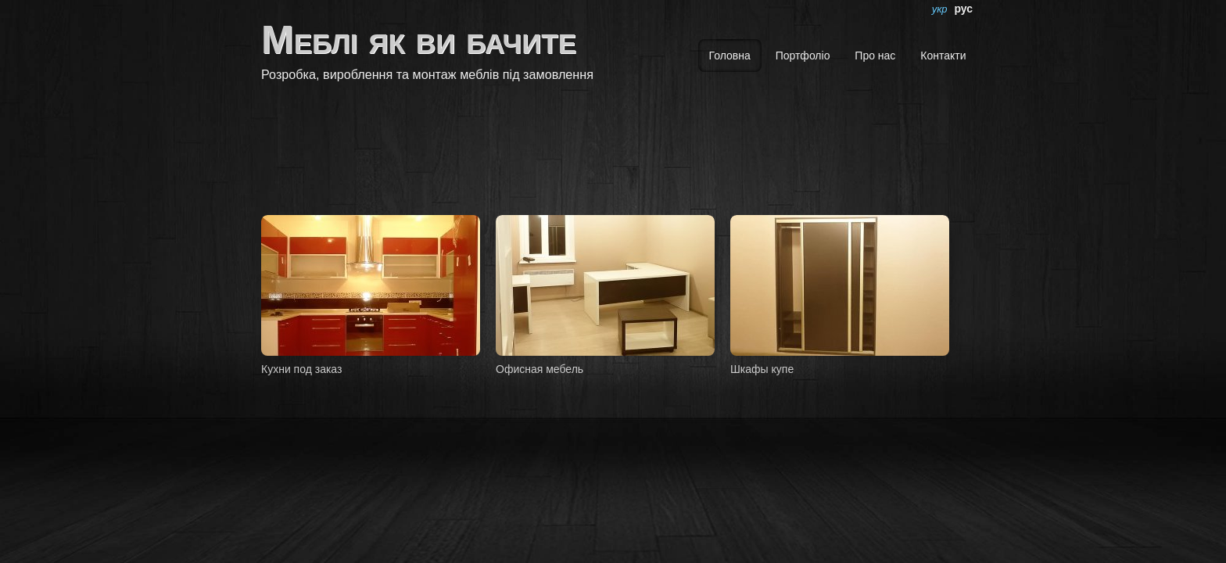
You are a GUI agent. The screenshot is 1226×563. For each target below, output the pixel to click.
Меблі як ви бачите (418, 40)
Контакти (943, 55)
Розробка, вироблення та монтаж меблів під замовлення (427, 74)
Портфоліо (803, 55)
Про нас (875, 55)
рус (963, 8)
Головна (730, 55)
